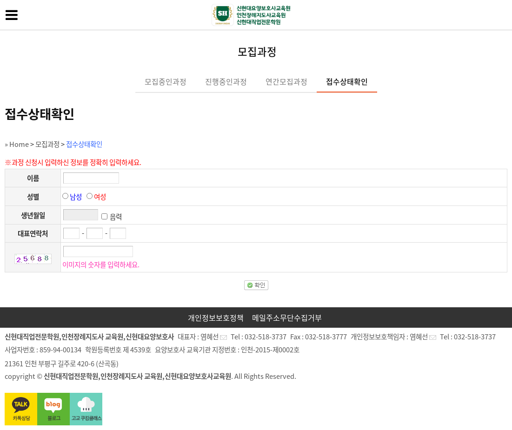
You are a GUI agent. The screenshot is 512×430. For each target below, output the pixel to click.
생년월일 (33, 215)
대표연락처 (33, 233)
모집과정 (47, 144)
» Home (17, 144)
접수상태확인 (347, 81)
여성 (100, 197)
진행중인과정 (226, 81)
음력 (116, 217)
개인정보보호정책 (216, 317)
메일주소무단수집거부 (287, 317)
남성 (76, 197)
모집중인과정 (165, 81)
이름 (33, 178)
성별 (33, 197)
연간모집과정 (286, 81)
